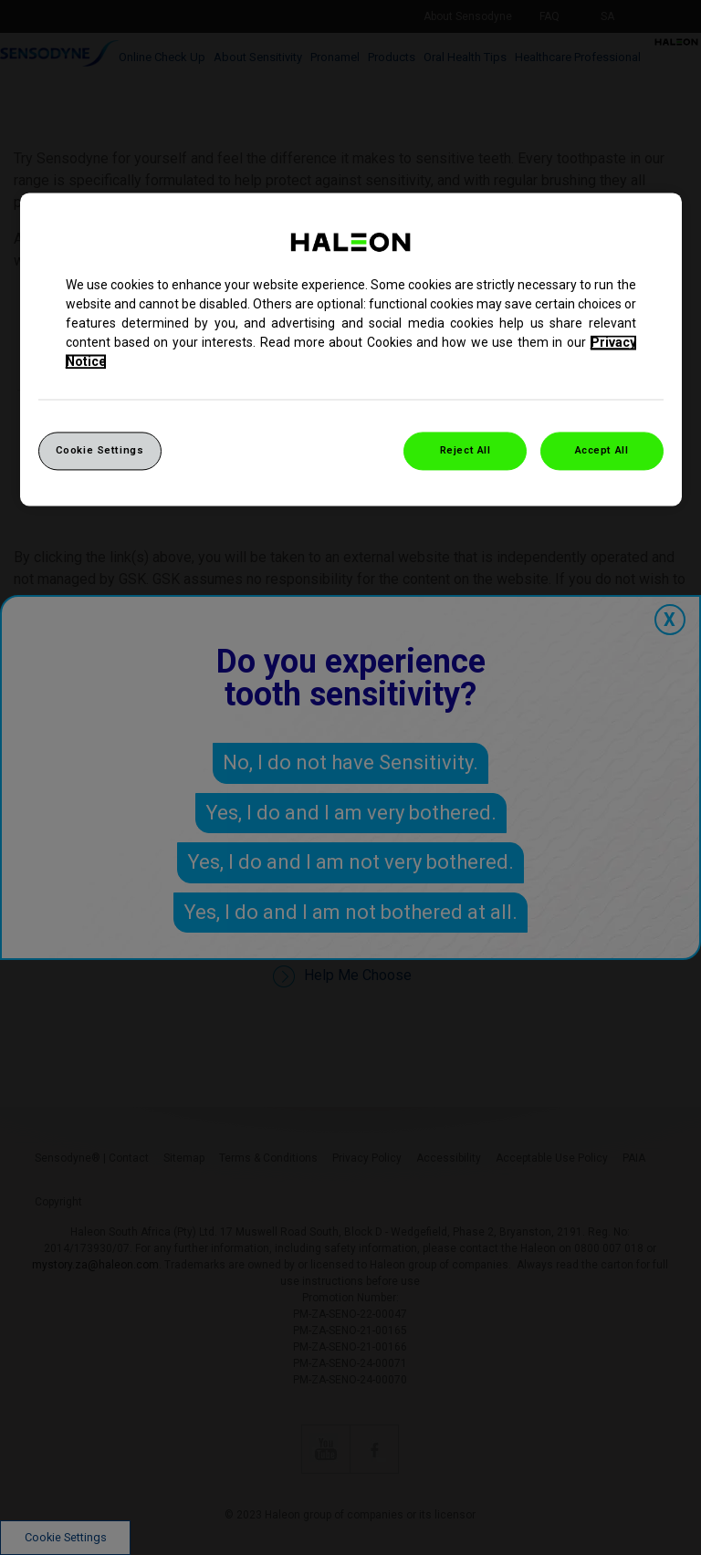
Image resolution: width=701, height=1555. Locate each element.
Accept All (602, 450)
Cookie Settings (100, 450)
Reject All (465, 450)
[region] (351, 349)
